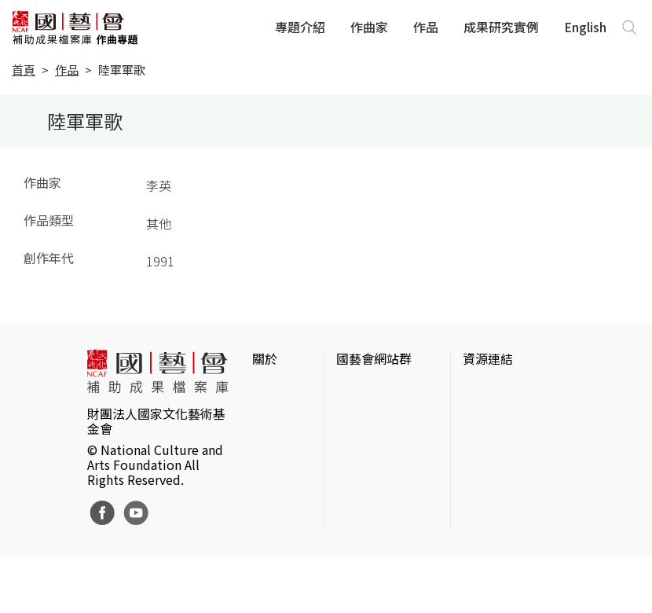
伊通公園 (488, 433)
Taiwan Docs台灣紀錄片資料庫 (510, 563)
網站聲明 (277, 415)
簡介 (264, 389)
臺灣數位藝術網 (507, 459)
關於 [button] (264, 358)
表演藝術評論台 (380, 459)
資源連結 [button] (488, 358)
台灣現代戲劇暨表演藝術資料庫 (513, 519)
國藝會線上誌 (374, 433)
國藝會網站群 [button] (374, 358)
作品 (425, 26)
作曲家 (369, 26)
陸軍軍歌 (121, 69)
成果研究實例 (501, 26)
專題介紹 (300, 26)
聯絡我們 (277, 440)
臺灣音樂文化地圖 (513, 484)
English (585, 26)
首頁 (23, 69)
